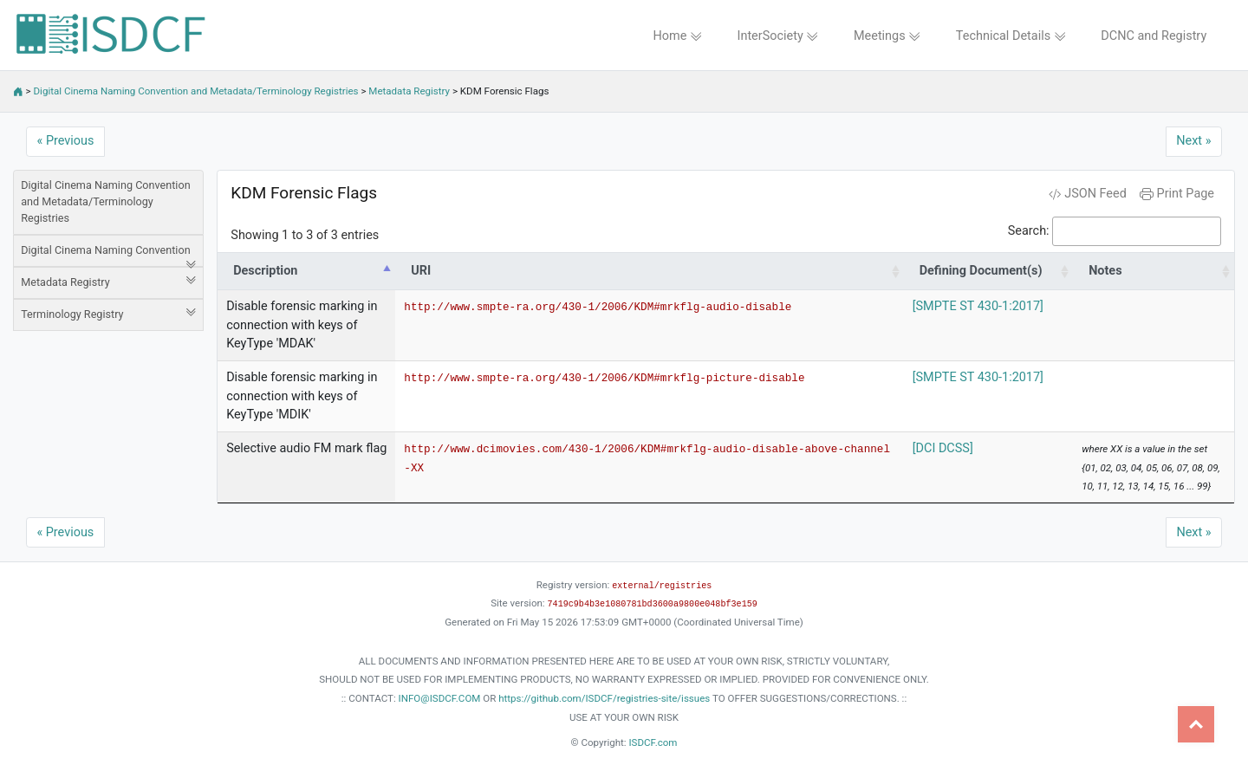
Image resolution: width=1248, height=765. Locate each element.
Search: (1114, 231)
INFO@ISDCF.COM (440, 698)
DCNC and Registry (1153, 36)
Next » (1193, 140)
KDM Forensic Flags (304, 193)
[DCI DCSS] (943, 448)
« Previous (65, 140)
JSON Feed (1088, 193)
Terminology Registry (108, 314)
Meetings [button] (887, 36)
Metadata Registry (409, 91)
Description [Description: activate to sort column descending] (265, 270)
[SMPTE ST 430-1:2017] (978, 306)
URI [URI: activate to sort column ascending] (421, 270)
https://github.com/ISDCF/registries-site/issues (604, 698)
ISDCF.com (652, 742)
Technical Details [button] (1011, 36)
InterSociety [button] (778, 36)
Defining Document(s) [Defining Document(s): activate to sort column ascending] (981, 270)
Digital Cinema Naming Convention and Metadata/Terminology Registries (196, 91)
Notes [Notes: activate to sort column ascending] (1105, 270)
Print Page (1177, 193)
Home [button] (677, 36)
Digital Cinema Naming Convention (108, 255)
